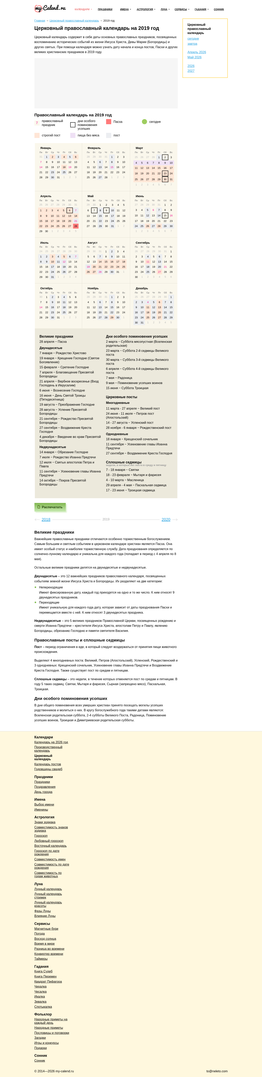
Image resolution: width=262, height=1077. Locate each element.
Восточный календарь (50, 845)
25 (64, 172)
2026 (191, 66)
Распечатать (52, 507)
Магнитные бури (46, 928)
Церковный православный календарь (199, 29)
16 (52, 167)
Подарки (40, 1048)
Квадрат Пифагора (48, 981)
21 (41, 172)
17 (58, 167)
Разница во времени (49, 948)
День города (43, 792)
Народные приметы (48, 1027)
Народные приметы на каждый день (51, 1021)
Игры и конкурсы (46, 1043)
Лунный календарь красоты (48, 904)
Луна (164, 9)
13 (75, 162)
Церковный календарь (43, 757)
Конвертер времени (48, 954)
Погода (39, 933)
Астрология (145, 9)
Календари (82, 9)
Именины (41, 809)
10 (58, 162)
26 (70, 172)
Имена (124, 9)
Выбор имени (44, 804)
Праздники (105, 9)
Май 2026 (195, 57)
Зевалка (40, 1001)
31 (58, 177)
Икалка (39, 996)
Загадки (40, 1037)
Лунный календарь (48, 889)
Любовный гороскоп (49, 841)
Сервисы (181, 9)
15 (46, 167)
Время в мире (44, 943)
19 (70, 167)
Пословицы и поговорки (51, 1033)
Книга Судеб (43, 971)
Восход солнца (45, 938)
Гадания (200, 9)
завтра (192, 43)
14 (41, 167)
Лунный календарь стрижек (48, 895)
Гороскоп (41, 835)
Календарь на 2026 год (51, 742)
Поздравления (45, 786)
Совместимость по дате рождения (51, 866)
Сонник (219, 9)
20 (75, 167)
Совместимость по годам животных (48, 874)
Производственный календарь (48, 748)
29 (46, 177)
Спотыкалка (43, 1006)
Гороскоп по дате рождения (46, 852)
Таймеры (41, 958)
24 (58, 172)
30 (52, 177)
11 (64, 162)
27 (75, 172)
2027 (191, 71)
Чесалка (40, 991)
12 (70, 162)
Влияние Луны (45, 916)
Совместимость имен (50, 859)
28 (41, 177)
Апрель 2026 (197, 52)
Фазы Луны (42, 911)
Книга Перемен (45, 976)
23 (52, 172)
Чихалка (40, 986)
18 (64, 167)
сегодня (193, 38)
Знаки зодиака (45, 822)
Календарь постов (47, 764)
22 (46, 172)
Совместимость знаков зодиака (51, 829)
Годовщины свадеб (48, 769)
